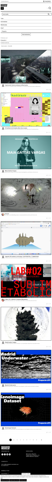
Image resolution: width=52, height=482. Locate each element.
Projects (4, 31)
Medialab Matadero (5, 1)
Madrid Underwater (10, 385)
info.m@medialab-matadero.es (9, 464)
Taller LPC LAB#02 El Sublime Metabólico (16, 299)
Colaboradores (5, 42)
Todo (2, 18)
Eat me (7, 213)
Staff (2, 28)
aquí (2, 478)
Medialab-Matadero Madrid (5, 5)
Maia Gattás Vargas (10, 170)
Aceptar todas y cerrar (14, 480)
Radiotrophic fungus (10, 342)
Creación (3, 40)
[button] (26, 34)
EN (47, 8)
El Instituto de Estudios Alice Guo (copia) (16, 128)
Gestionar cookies (26, 473)
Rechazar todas (23, 480)
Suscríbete (4, 473)
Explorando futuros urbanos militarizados (16, 85)
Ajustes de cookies (4, 480)
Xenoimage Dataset (10, 428)
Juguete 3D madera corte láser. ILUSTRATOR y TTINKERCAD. (22, 256)
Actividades (4, 21)
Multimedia (4, 25)
